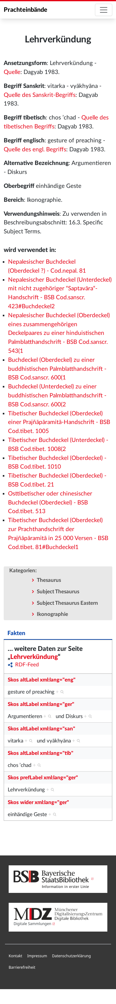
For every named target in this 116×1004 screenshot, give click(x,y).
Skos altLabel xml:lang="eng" (41, 679)
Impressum (37, 956)
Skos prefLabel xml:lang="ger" (43, 777)
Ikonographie (52, 614)
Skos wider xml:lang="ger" (38, 802)
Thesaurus (49, 580)
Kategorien (22, 570)
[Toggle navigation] (103, 10)
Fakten (16, 633)
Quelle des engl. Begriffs (35, 150)
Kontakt (15, 956)
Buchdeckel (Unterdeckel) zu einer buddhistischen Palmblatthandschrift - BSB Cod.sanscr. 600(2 (57, 396)
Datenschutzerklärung (71, 956)
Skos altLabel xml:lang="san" (41, 728)
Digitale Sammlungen (32, 923)
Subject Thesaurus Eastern (67, 603)
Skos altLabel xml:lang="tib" (40, 753)
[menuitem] (15, 956)
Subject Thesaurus (58, 591)
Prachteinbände (25, 10)
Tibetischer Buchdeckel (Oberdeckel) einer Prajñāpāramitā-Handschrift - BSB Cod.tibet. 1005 (59, 423)
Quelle (12, 72)
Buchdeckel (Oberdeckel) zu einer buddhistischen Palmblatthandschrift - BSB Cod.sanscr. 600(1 (57, 369)
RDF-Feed (27, 664)
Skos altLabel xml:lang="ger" (41, 704)
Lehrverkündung (34, 657)
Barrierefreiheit (22, 967)
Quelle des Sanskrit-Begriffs (39, 95)
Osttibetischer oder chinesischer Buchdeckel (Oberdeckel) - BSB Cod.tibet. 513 (50, 503)
